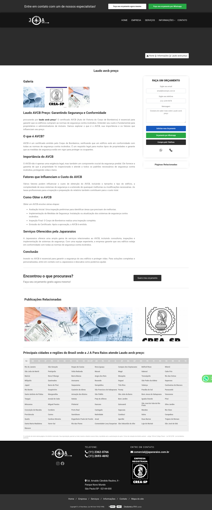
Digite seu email (166, 86)
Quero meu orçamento (147, 278)
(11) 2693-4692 (97, 456)
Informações (166, 20)
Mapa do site (137, 499)
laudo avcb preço (47, 119)
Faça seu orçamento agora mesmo (127, 6)
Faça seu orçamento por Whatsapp (167, 6)
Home (124, 20)
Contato (182, 20)
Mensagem (166, 106)
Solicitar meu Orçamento (166, 129)
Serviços (150, 20)
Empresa (136, 20)
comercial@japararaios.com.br (150, 451)
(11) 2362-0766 (97, 452)
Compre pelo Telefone (166, 142)
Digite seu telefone (166, 96)
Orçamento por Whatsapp (166, 135)
